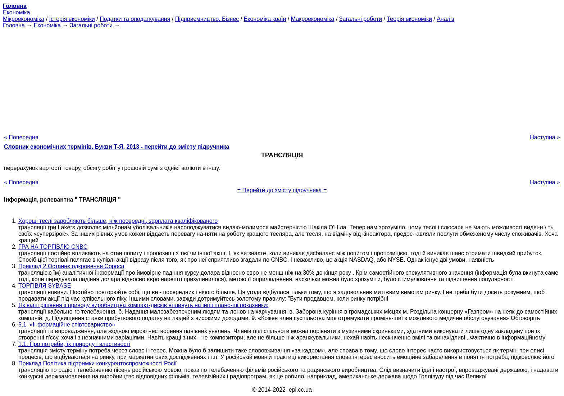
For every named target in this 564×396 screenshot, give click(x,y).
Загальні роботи (360, 19)
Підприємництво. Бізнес (207, 19)
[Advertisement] (282, 79)
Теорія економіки (409, 19)
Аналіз (445, 19)
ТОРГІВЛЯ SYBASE (44, 286)
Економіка (16, 12)
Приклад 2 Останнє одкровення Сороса (71, 266)
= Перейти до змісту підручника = (282, 190)
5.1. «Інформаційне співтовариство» (66, 324)
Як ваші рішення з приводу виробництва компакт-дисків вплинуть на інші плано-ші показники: (143, 305)
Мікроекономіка (23, 19)
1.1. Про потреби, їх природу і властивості (74, 344)
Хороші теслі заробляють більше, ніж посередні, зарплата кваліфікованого (118, 221)
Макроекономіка (313, 19)
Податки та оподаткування (135, 19)
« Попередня (21, 137)
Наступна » (545, 137)
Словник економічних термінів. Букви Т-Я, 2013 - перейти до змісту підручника (116, 147)
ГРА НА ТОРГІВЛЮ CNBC (52, 247)
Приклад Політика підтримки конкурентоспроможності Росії (97, 363)
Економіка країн (265, 19)
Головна (14, 25)
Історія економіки (72, 19)
